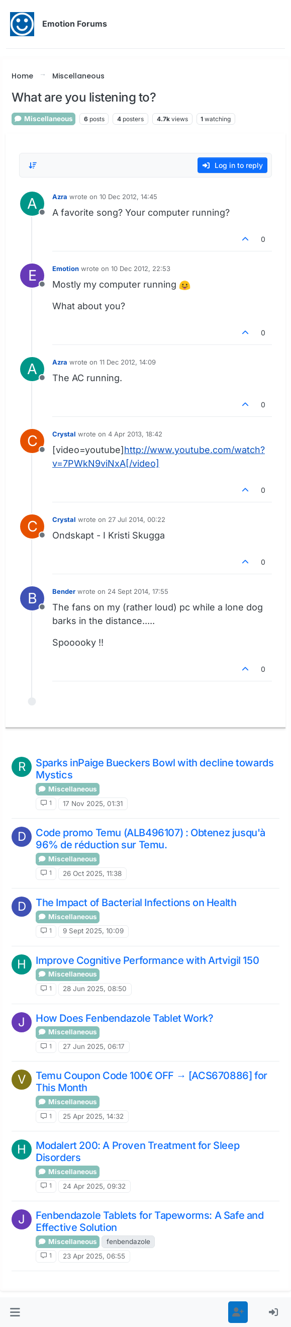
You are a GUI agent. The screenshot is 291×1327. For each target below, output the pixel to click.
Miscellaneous (43, 119)
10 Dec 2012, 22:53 (140, 268)
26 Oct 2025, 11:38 (92, 873)
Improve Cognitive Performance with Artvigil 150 (147, 960)
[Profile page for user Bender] (32, 598)
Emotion (65, 268)
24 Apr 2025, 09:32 (94, 1186)
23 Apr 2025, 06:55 (94, 1256)
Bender (63, 591)
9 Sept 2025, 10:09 (93, 931)
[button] (15, 1312)
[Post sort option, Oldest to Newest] (33, 165)
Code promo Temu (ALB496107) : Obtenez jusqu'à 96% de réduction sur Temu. (150, 839)
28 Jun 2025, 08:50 (95, 989)
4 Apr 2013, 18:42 (135, 434)
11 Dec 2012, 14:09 (128, 362)
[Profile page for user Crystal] (32, 441)
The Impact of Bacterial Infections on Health (136, 903)
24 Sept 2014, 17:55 (138, 591)
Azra (59, 197)
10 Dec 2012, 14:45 (128, 197)
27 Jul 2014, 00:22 (136, 519)
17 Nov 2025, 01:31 (93, 804)
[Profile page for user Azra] (32, 204)
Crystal (64, 434)
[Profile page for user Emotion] (32, 275)
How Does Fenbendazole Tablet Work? (124, 1018)
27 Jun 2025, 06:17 (94, 1046)
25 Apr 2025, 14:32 (93, 1116)
